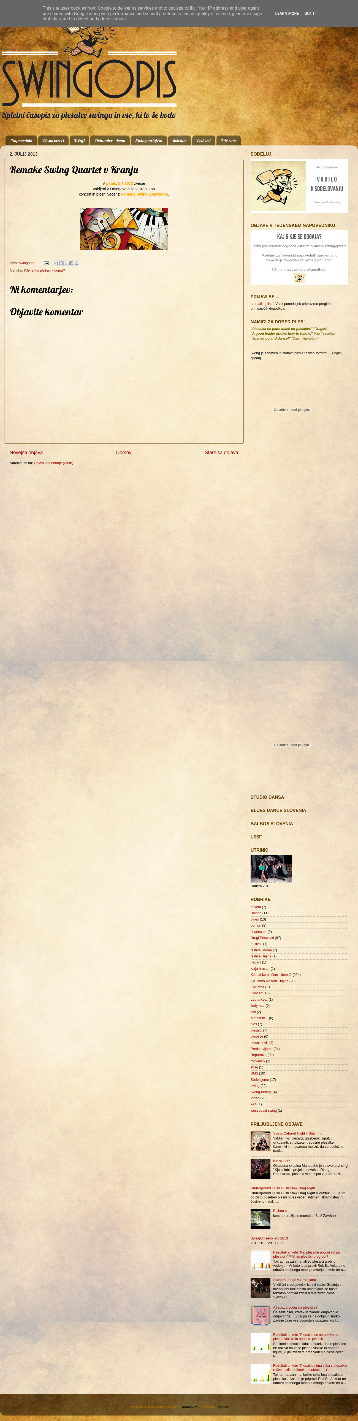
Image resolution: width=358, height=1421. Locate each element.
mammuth (189, 1407)
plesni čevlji (259, 1043)
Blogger (222, 1407)
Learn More (287, 13)
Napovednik (21, 140)
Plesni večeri (53, 140)
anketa (256, 907)
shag (254, 1067)
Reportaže (259, 1055)
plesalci (256, 1030)
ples (254, 1024)
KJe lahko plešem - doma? (44, 270)
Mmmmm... (259, 1018)
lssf (253, 1012)
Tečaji (79, 140)
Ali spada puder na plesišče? (295, 1307)
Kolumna (257, 987)
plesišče (257, 1036)
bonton (256, 925)
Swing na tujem (148, 140)
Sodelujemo (260, 1080)
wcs (254, 1104)
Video (255, 1098)
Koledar (179, 140)
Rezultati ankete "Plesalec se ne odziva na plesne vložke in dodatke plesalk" (306, 1337)
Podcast (204, 140)
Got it (310, 13)
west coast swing (264, 1111)
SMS (254, 1073)
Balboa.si (280, 1211)
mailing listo (265, 304)
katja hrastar (260, 969)
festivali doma (261, 950)
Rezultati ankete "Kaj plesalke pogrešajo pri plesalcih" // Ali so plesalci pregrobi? (306, 1254)
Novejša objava (26, 452)
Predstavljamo (262, 1049)
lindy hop (257, 1006)
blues (255, 919)
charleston (259, 932)
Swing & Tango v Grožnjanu (294, 1280)
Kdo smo (228, 140)
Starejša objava (221, 452)
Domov (124, 452)
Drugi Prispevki (262, 938)
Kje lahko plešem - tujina (269, 981)
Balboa (256, 913)
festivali (256, 944)
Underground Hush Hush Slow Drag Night (283, 1188)
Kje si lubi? (281, 1161)
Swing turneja (261, 1092)
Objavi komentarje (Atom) (53, 463)
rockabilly (258, 1061)
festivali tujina (261, 956)
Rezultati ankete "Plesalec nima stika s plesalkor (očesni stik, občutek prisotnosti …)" (310, 1368)
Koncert (256, 993)
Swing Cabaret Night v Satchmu (297, 1133)
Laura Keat (259, 1000)
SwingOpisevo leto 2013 (269, 1238)
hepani (256, 962)
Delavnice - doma (110, 140)
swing (255, 1086)
